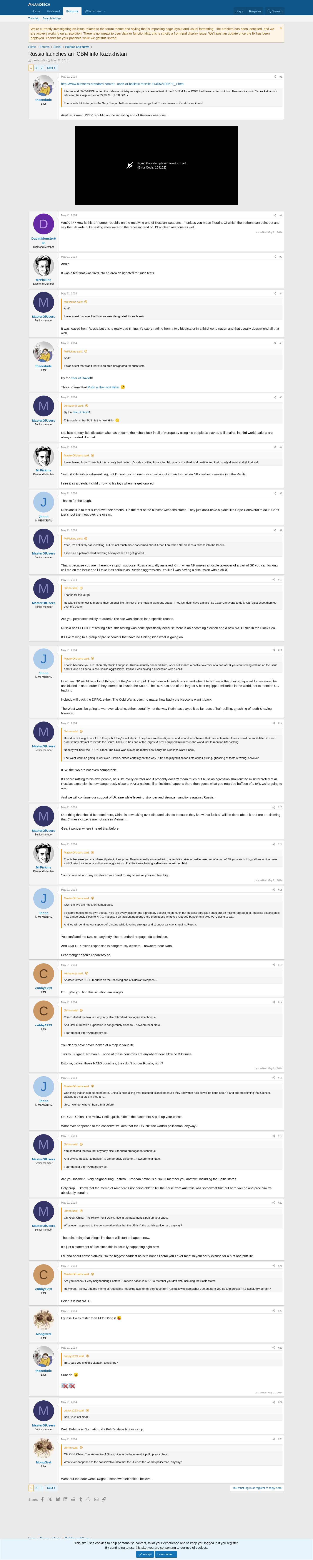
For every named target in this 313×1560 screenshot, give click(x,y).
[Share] (275, 76)
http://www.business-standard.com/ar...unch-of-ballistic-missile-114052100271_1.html (122, 84)
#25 (280, 1439)
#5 (281, 343)
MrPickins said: (73, 302)
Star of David (80, 378)
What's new (93, 11)
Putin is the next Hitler (104, 387)
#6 (281, 397)
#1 (281, 76)
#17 (280, 1002)
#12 (280, 723)
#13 (280, 807)
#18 (280, 1077)
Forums (72, 11)
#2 (281, 215)
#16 (280, 965)
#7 (281, 447)
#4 (281, 293)
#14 (280, 844)
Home (36, 11)
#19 (280, 1135)
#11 (280, 650)
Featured (53, 11)
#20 (280, 1202)
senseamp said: (74, 405)
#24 (280, 1402)
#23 (280, 1347)
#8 (281, 493)
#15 (280, 889)
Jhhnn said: (71, 588)
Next (50, 67)
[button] (105, 11)
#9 (281, 530)
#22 (280, 1311)
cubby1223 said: (74, 1356)
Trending (33, 18)
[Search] (275, 11)
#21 (280, 1266)
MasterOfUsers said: (77, 455)
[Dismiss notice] (280, 29)
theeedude (38, 60)
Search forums (52, 18)
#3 (281, 256)
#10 (280, 579)
